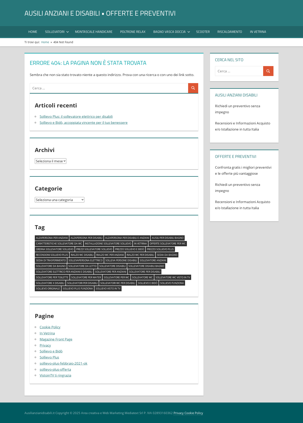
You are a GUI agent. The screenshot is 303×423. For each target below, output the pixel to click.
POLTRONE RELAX (132, 31)
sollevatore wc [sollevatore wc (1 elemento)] (142, 277)
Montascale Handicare (93, 31)
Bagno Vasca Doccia (171, 31)
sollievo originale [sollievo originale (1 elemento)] (48, 288)
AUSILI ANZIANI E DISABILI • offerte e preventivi (105, 12)
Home (32, 31)
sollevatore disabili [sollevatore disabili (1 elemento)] (112, 266)
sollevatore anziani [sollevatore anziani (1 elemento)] (153, 260)
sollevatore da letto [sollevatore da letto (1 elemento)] (82, 266)
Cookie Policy (50, 327)
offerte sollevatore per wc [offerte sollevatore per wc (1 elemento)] (168, 243)
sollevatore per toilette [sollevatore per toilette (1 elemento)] (52, 277)
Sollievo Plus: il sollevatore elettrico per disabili (76, 116)
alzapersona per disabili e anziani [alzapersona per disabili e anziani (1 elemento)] (127, 238)
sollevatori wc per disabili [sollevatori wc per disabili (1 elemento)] (117, 283)
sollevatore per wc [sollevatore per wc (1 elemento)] (116, 277)
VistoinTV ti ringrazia (55, 375)
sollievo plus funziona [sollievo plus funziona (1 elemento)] (78, 288)
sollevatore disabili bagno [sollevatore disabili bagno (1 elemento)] (146, 266)
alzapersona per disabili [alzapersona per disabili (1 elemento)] (86, 238)
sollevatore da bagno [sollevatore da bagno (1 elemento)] (51, 266)
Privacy (45, 345)
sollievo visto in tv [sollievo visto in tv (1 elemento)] (108, 288)
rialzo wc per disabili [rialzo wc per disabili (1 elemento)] (140, 255)
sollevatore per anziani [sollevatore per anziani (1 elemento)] (110, 271)
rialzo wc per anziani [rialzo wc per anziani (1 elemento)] (110, 255)
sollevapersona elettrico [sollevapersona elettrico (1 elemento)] (86, 260)
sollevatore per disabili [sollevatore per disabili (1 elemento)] (144, 271)
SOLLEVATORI (57, 31)
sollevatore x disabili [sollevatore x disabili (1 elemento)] (50, 283)
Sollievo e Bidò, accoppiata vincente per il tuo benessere (84, 122)
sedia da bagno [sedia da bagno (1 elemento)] (167, 255)
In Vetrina (258, 31)
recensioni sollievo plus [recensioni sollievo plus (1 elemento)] (52, 255)
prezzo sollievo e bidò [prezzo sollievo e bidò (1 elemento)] (129, 249)
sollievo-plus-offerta (55, 369)
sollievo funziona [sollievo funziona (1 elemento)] (172, 283)
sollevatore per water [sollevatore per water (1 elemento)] (86, 277)
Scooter (203, 31)
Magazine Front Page (56, 339)
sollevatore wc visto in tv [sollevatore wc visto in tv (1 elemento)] (173, 277)
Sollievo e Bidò (51, 351)
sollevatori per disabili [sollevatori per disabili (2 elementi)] (82, 283)
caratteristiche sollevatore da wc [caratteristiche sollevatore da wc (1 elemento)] (59, 243)
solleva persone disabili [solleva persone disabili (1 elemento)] (121, 260)
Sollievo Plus (49, 357)
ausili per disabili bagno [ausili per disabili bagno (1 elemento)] (167, 238)
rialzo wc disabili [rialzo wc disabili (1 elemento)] (82, 255)
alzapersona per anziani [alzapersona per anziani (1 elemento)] (52, 238)
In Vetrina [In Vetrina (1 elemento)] (140, 243)
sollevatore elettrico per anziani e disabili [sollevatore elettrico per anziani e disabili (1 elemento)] (64, 271)
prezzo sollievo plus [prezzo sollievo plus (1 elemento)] (160, 249)
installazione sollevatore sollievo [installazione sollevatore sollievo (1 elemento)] (108, 243)
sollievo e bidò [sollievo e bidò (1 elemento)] (147, 283)
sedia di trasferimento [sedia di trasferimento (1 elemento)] (51, 260)
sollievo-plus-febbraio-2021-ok (63, 363)
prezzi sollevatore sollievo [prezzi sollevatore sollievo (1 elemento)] (94, 249)
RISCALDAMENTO (229, 31)
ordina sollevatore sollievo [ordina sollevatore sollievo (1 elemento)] (54, 249)
